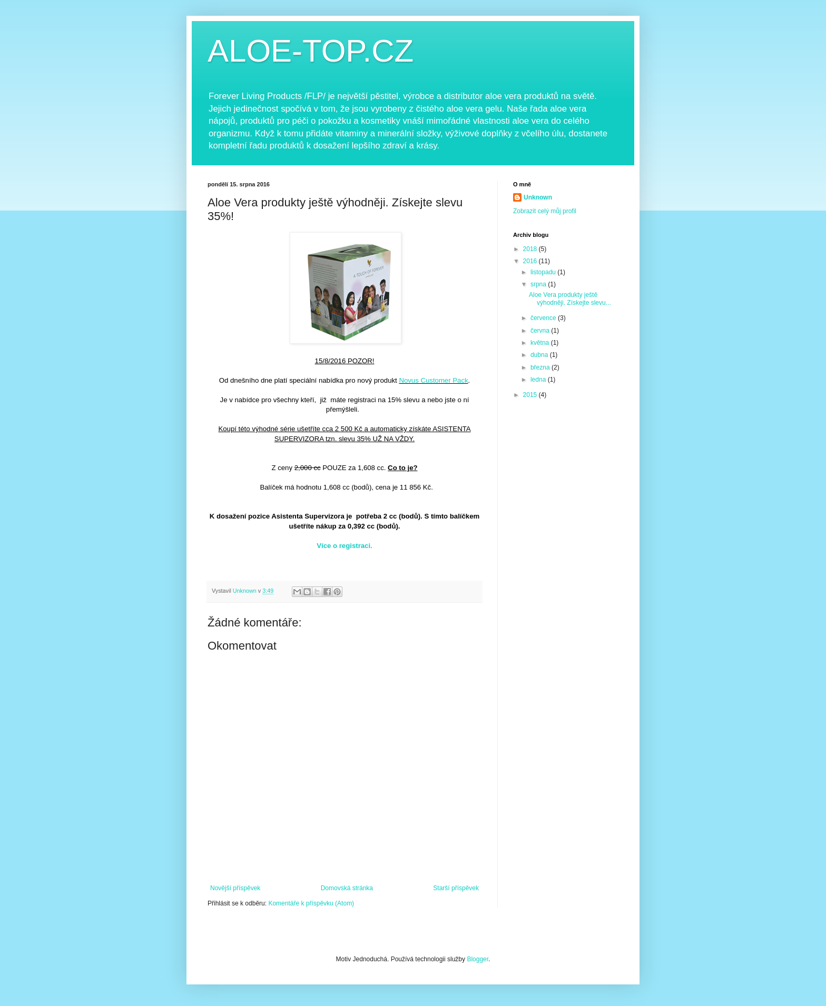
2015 (531, 395)
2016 (531, 261)
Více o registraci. (344, 546)
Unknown (538, 197)
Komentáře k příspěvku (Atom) (311, 903)
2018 (531, 249)
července (544, 318)
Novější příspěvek (235, 888)
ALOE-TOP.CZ (311, 50)
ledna (539, 379)
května (540, 342)
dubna (540, 354)
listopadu (543, 272)
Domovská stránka (347, 888)
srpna (539, 284)
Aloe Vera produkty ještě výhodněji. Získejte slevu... (570, 298)
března (541, 367)
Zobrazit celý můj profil (544, 211)
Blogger (477, 959)
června (540, 330)
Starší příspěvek (456, 888)
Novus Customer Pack (433, 380)
